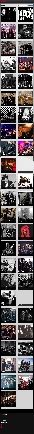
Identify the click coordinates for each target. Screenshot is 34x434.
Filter (30, 5)
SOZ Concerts (3, 1)
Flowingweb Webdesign (4, 431)
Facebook (3, 424)
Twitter (2, 426)
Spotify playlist (3, 428)
